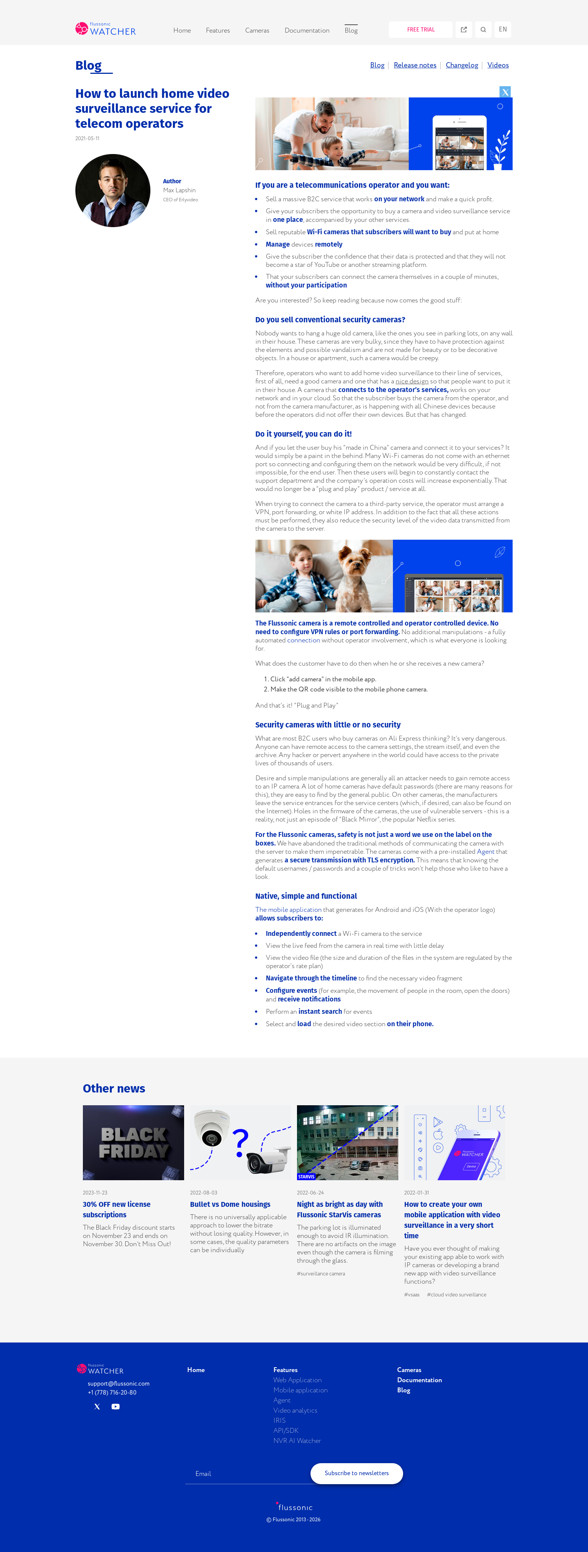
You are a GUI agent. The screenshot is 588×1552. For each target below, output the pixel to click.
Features (218, 31)
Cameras (257, 31)
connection (303, 640)
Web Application (297, 1380)
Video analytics (295, 1411)
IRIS (279, 1421)
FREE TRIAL (421, 29)
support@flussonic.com (119, 1384)
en (503, 29)
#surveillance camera (321, 1274)
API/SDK (285, 1431)
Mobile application (300, 1390)
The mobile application (288, 910)
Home (182, 31)
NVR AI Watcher (297, 1441)
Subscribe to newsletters (357, 1473)
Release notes (415, 65)
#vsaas (412, 1295)
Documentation (307, 31)
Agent (486, 852)
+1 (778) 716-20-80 (112, 1393)
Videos (498, 65)
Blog (351, 31)
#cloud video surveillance (456, 1295)
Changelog (462, 65)
